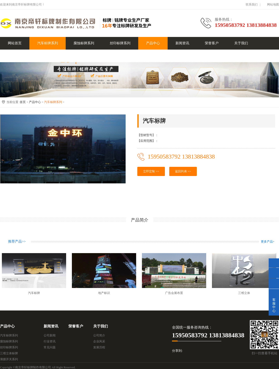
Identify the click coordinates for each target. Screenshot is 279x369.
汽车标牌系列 (47, 43)
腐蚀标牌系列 (83, 43)
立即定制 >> (151, 171)
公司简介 (99, 335)
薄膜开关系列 (9, 359)
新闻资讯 (182, 43)
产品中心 (153, 43)
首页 (23, 102)
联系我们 (252, 4)
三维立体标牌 (9, 353)
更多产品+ (267, 241)
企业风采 (99, 341)
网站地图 (273, 4)
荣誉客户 (212, 43)
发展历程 (99, 347)
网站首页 (15, 43)
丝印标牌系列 (120, 43)
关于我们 (241, 43)
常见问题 (50, 347)
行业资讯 (50, 341)
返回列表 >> (183, 171)
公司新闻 (50, 335)
